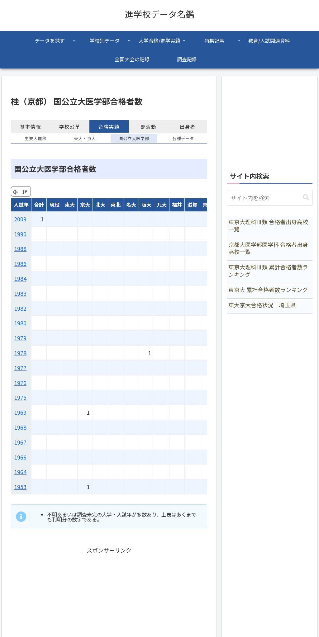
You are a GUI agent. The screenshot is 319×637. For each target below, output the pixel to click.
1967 (20, 442)
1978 (20, 353)
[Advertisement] (269, 120)
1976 (20, 383)
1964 (20, 472)
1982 (20, 308)
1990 (20, 234)
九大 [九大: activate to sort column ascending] (162, 204)
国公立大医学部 (134, 138)
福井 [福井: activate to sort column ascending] (177, 204)
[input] (269, 197)
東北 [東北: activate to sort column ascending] (116, 204)
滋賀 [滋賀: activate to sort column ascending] (192, 204)
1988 (20, 248)
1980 (20, 323)
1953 (20, 487)
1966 (20, 457)
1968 (20, 427)
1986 (20, 263)
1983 (20, 293)
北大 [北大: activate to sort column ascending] (100, 204)
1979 (20, 338)
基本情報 (30, 126)
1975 (20, 397)
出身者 (188, 126)
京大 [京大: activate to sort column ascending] (85, 204)
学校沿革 (69, 126)
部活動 (148, 126)
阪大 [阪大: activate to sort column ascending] (146, 204)
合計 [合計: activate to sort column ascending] (39, 204)
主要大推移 (35, 138)
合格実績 (109, 126)
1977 (20, 368)
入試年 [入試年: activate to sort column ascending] (21, 204)
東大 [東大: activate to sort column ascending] (70, 204)
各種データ (183, 138)
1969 (20, 412)
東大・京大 (85, 138)
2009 (20, 219)
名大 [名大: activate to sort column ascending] (131, 204)
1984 (20, 278)
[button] (306, 197)
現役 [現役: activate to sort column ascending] (55, 204)
